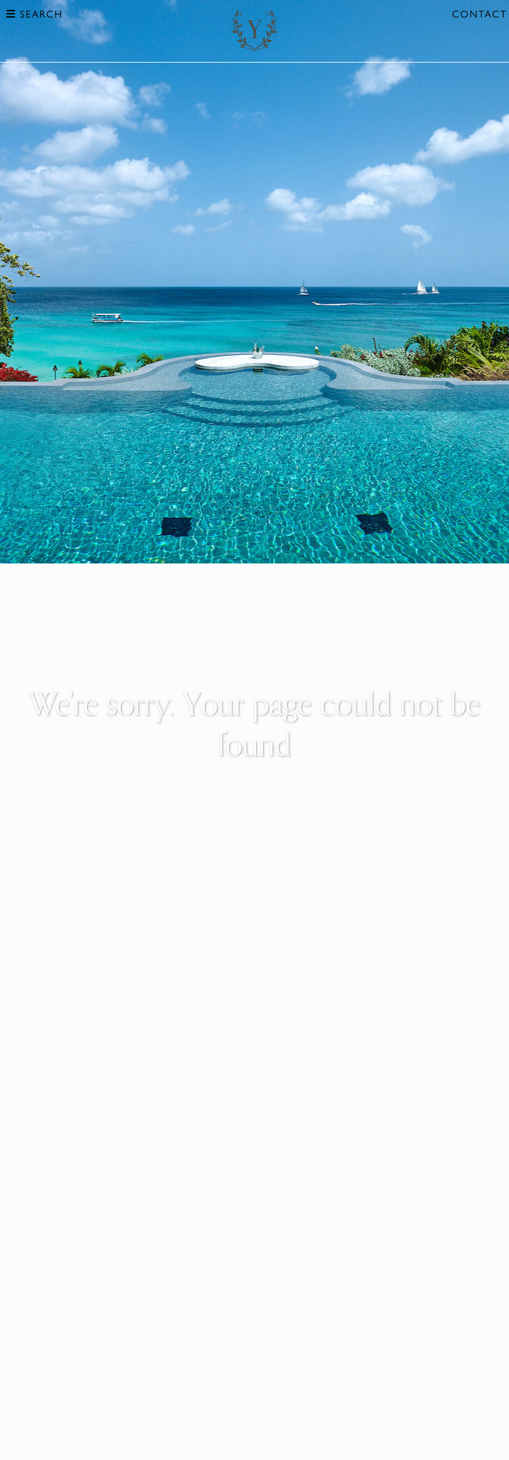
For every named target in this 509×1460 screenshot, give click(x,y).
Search (34, 13)
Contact (479, 13)
